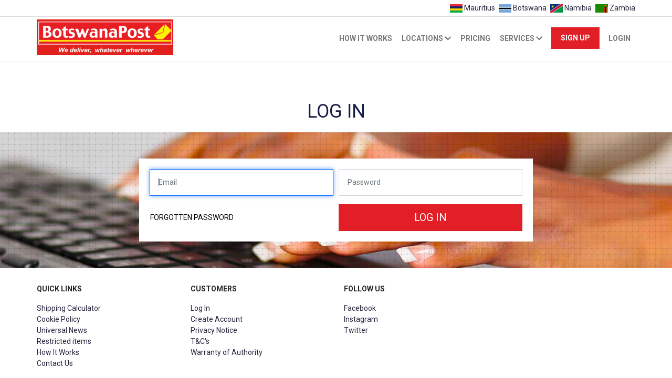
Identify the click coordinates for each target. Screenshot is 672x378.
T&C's (200, 341)
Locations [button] (426, 38)
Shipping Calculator (69, 308)
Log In (200, 308)
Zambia (614, 8)
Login (619, 38)
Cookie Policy (58, 319)
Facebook (360, 308)
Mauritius (472, 8)
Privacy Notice (214, 330)
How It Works (58, 352)
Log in (430, 217)
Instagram (361, 319)
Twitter (356, 330)
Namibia (570, 8)
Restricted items (64, 341)
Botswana (522, 8)
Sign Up (575, 38)
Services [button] (521, 38)
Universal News (62, 330)
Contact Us (55, 363)
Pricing (475, 38)
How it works (365, 38)
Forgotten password (192, 217)
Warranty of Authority (226, 352)
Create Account (217, 319)
